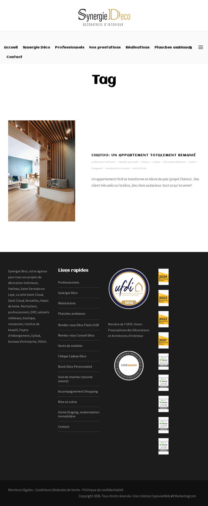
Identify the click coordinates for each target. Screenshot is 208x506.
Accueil (11, 47)
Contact (14, 57)
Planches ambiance (173, 47)
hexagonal (96, 168)
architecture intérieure (103, 161)
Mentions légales (20, 490)
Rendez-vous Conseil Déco (76, 335)
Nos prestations (105, 47)
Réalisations (138, 47)
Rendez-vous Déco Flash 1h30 (78, 325)
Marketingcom (185, 496)
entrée (192, 161)
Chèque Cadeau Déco (72, 356)
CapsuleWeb (161, 496)
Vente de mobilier (70, 346)
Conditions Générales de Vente (57, 490)
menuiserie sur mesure (118, 168)
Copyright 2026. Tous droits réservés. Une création (115, 496)
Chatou (145, 161)
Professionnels (69, 47)
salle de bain (139, 168)
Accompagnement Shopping (78, 391)
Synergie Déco (36, 47)
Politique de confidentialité (102, 490)
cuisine (156, 161)
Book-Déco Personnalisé (75, 366)
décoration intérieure (174, 161)
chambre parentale (128, 161)
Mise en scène (67, 402)
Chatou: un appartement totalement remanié (143, 155)
